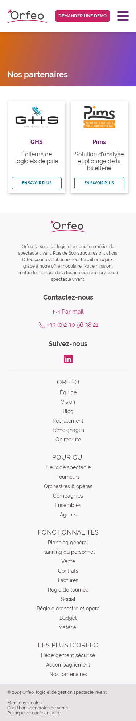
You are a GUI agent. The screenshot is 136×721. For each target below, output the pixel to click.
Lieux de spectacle (68, 467)
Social (68, 599)
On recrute (68, 439)
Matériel (68, 627)
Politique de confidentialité (34, 713)
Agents (68, 515)
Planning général (68, 542)
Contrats (68, 571)
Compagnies (68, 496)
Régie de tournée (68, 590)
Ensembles (68, 505)
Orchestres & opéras (68, 486)
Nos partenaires (68, 674)
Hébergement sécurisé (68, 655)
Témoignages (68, 430)
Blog (68, 411)
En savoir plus (36, 183)
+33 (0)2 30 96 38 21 (72, 324)
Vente (68, 561)
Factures (68, 580)
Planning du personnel (68, 552)
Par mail (72, 311)
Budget (68, 618)
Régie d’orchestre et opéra (68, 608)
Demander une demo (82, 15)
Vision (68, 402)
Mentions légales (24, 702)
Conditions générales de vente (37, 707)
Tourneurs (68, 477)
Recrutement (68, 421)
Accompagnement (68, 665)
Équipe (68, 392)
